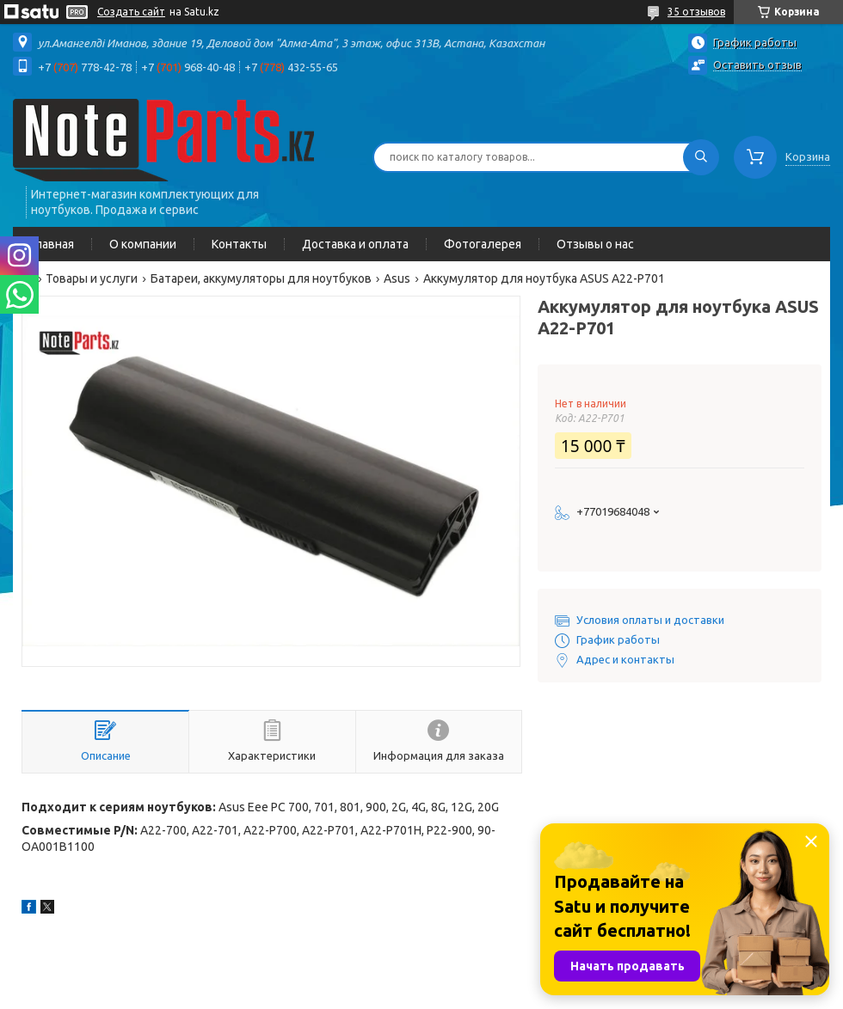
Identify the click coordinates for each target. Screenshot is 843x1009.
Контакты (239, 244)
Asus (397, 278)
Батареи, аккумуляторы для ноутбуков (261, 278)
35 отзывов (696, 11)
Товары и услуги (92, 278)
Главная (52, 244)
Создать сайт (131, 11)
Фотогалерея (482, 244)
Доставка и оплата (355, 244)
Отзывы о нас (595, 244)
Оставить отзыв (757, 64)
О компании (142, 244)
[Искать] (701, 157)
